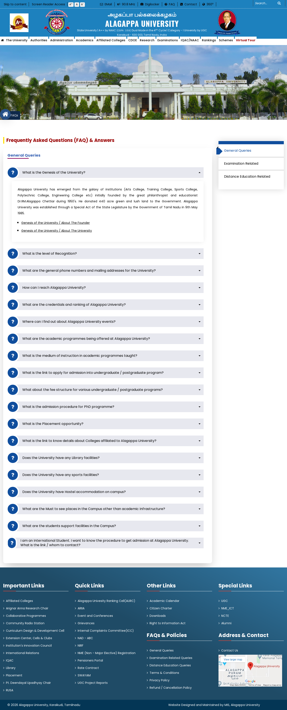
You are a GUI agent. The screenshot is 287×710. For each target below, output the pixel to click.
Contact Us (229, 650)
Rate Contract (88, 668)
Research (147, 41)
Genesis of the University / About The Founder (55, 223)
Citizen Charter (161, 608)
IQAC (9, 660)
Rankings (209, 41)
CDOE (132, 41)
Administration (61, 41)
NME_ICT (227, 608)
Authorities (38, 41)
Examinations (167, 41)
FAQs (14, 115)
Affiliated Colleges (110, 41)
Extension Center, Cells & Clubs (29, 638)
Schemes (226, 41)
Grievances (86, 623)
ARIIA (81, 608)
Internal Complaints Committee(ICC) (106, 631)
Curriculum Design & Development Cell (35, 631)
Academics (84, 41)
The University (16, 41)
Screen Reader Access (48, 4)
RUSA (9, 690)
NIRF (80, 645)
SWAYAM (84, 675)
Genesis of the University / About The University (56, 231)
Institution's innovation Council (29, 645)
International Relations (22, 653)
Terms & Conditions (164, 673)
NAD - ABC (85, 638)
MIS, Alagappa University (242, 705)
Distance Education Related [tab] (247, 176)
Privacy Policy (160, 680)
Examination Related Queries (171, 658)
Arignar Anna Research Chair (27, 608)
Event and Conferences (95, 616)
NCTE (225, 616)
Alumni (226, 623)
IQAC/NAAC (190, 41)
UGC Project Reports (93, 683)
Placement (14, 675)
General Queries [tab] (236, 151)
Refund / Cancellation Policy (171, 688)
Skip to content (15, 4)
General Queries (162, 650)
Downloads (158, 616)
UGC (224, 601)
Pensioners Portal (90, 660)
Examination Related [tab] (241, 163)
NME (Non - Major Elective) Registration (107, 653)
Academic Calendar (164, 601)
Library (11, 668)
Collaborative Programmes (26, 616)
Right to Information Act (168, 623)
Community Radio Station (25, 623)
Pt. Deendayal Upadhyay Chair (28, 683)
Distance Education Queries (170, 665)
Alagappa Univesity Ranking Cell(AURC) (106, 601)
